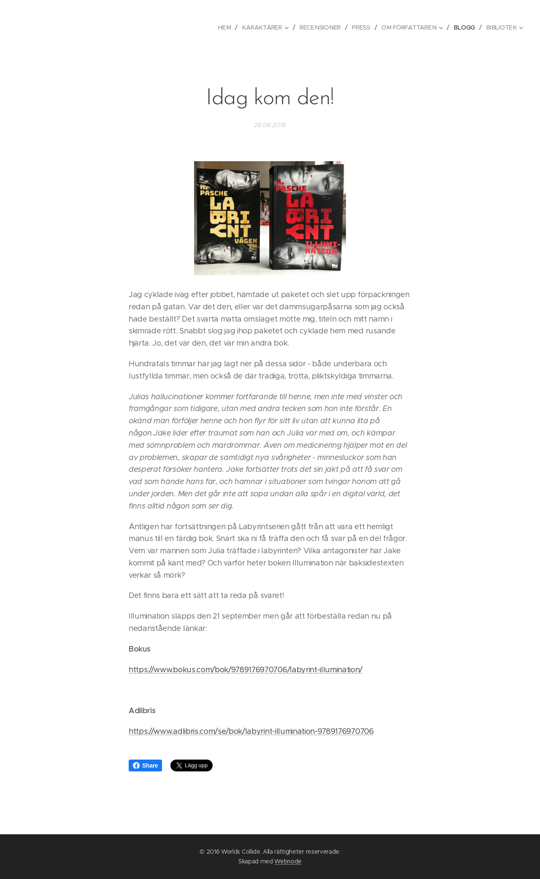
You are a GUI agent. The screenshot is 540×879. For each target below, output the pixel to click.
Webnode (288, 861)
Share (145, 765)
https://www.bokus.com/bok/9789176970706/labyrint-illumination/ (245, 669)
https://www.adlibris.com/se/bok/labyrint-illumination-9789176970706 (251, 731)
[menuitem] (229, 27)
